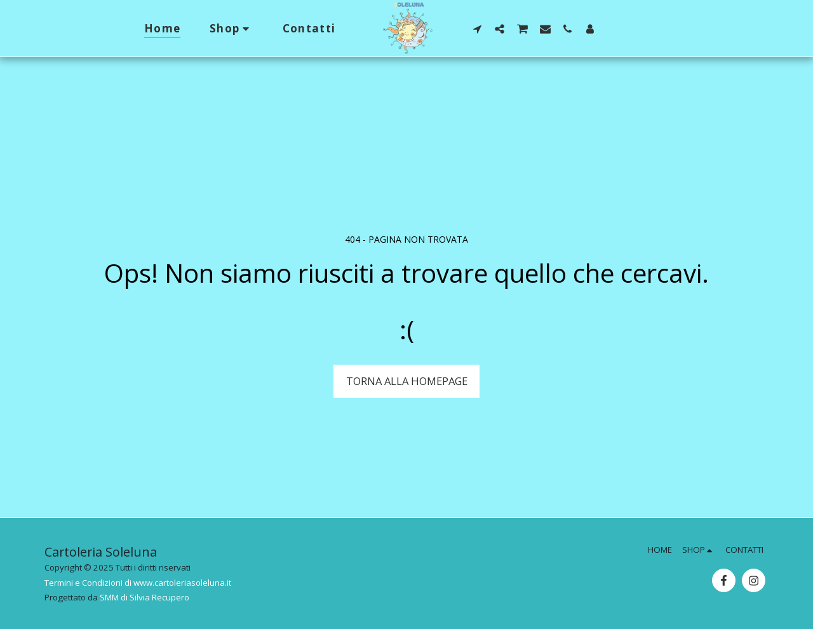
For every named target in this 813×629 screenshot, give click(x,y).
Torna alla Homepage (406, 381)
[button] (477, 28)
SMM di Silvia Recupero (144, 597)
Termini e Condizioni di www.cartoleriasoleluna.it (137, 582)
